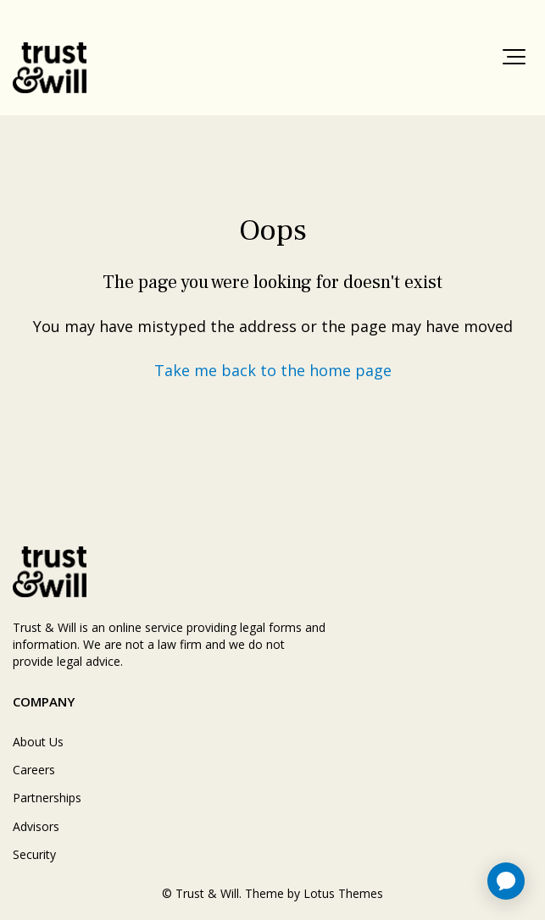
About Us (38, 742)
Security (34, 854)
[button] (514, 56)
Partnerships (47, 798)
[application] (506, 881)
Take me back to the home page (273, 370)
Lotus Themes (343, 893)
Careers (34, 770)
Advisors (36, 826)
